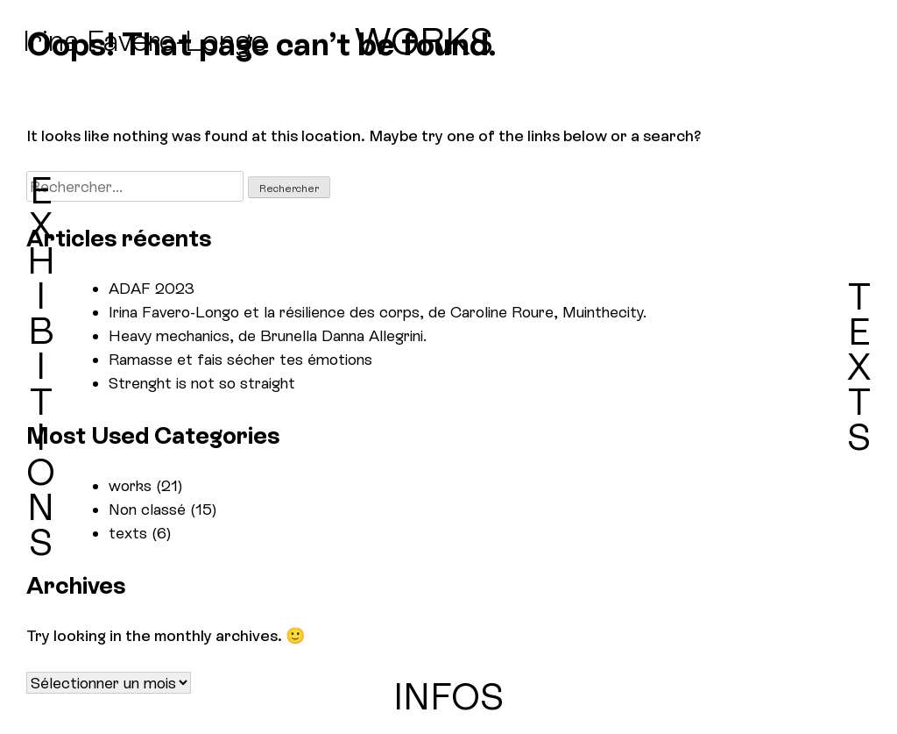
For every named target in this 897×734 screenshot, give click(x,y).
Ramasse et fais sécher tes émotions (240, 359)
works (130, 485)
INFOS (448, 696)
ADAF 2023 (151, 288)
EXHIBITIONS (40, 367)
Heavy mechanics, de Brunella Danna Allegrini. (268, 335)
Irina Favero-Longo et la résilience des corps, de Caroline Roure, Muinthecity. (377, 312)
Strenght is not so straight (202, 383)
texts (128, 533)
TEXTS (859, 366)
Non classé (147, 509)
